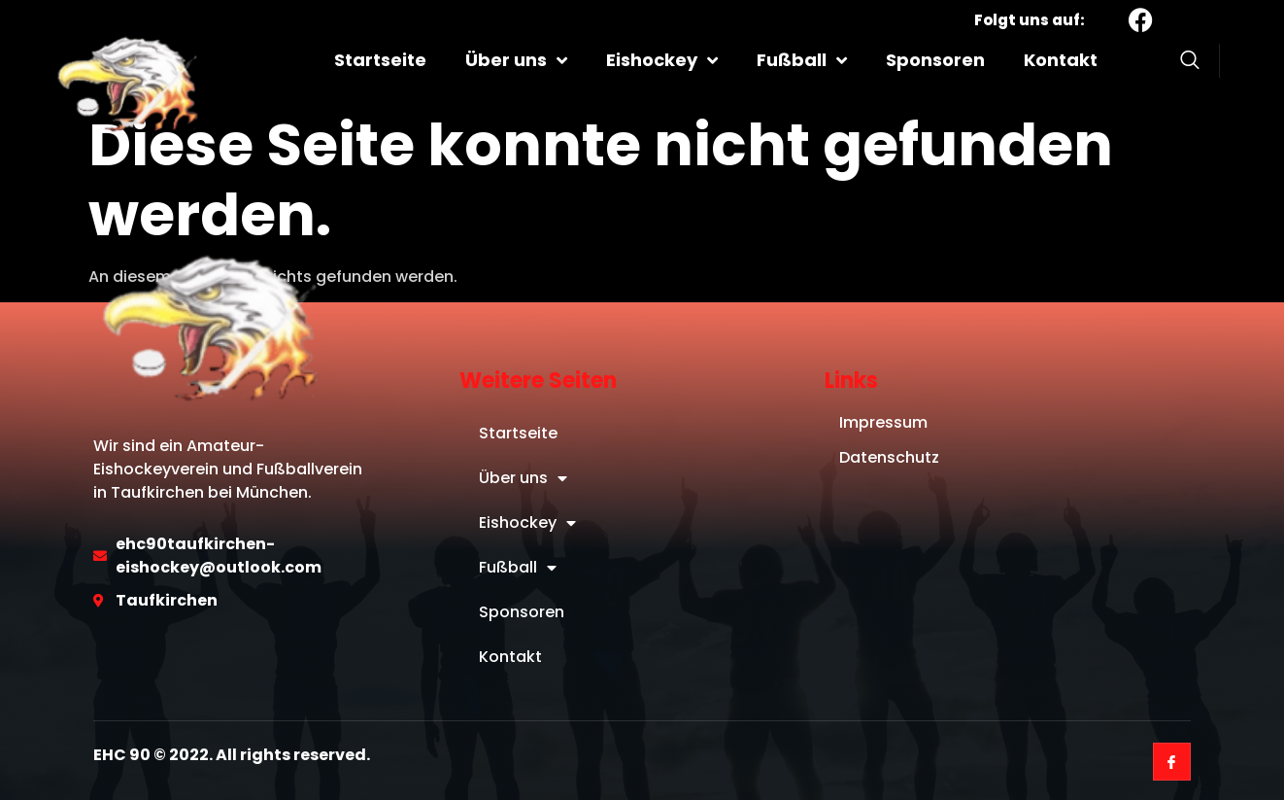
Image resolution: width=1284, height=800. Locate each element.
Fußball (802, 60)
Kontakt (1061, 60)
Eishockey (662, 60)
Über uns (516, 60)
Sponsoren (935, 60)
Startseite (380, 60)
